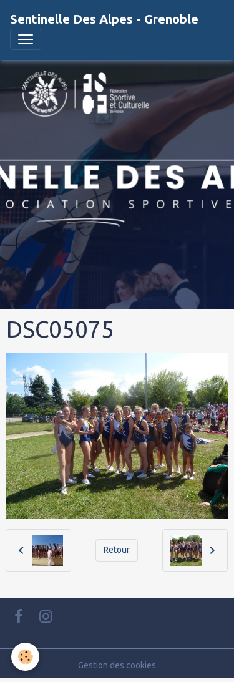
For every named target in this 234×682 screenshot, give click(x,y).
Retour (117, 550)
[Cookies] (25, 657)
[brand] (104, 19)
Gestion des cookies (117, 665)
